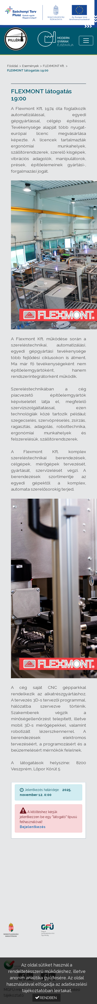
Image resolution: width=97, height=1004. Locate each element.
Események (30, 66)
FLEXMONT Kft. (54, 66)
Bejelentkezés (32, 827)
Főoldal (12, 66)
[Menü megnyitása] (86, 40)
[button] (46, 998)
